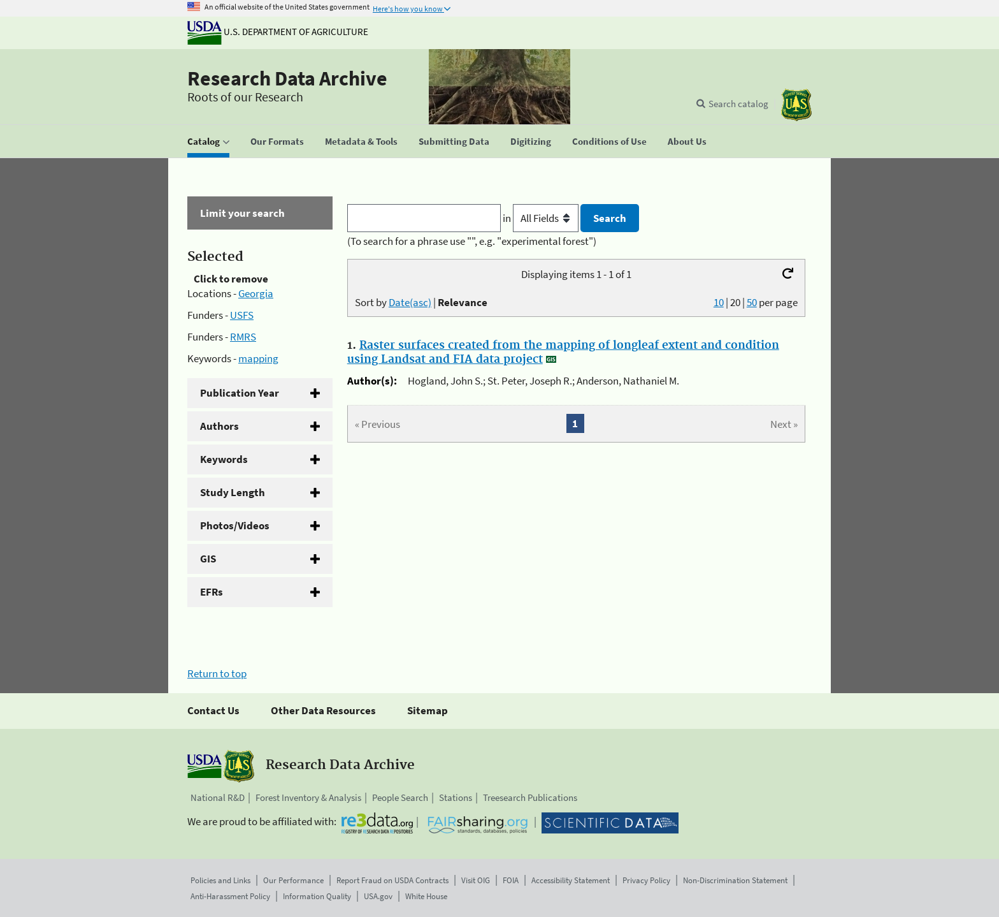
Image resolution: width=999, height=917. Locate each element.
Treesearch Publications (530, 797)
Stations (455, 797)
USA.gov (378, 896)
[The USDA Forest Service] (796, 105)
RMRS (243, 337)
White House (426, 896)
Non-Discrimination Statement (735, 880)
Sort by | (421, 302)
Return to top (217, 673)
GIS (208, 559)
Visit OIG (475, 880)
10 (719, 302)
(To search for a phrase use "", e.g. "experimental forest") (471, 241)
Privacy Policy (646, 880)
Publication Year (239, 393)
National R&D (217, 797)
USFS (242, 315)
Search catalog (738, 103)
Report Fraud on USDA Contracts (392, 880)
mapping (258, 358)
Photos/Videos (235, 525)
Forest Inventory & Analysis (308, 797)
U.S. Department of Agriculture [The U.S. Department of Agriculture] (277, 32)
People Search (400, 797)
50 (752, 302)
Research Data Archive (287, 78)
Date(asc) (410, 302)
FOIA (511, 880)
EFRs (211, 592)
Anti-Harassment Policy (230, 896)
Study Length (232, 492)
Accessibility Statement (570, 880)
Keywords (224, 459)
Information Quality (317, 896)
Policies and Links (220, 880)
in (542, 218)
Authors (219, 426)
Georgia (255, 293)
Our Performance (293, 880)
